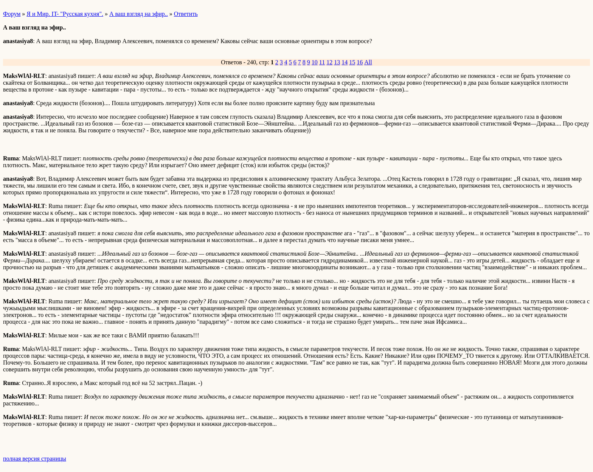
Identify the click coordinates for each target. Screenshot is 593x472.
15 (352, 62)
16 (360, 62)
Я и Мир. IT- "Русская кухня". (64, 14)
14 (345, 62)
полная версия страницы (34, 458)
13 (337, 62)
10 (315, 62)
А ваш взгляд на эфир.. (138, 14)
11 (322, 62)
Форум (11, 14)
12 (329, 62)
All (368, 62)
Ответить (186, 14)
